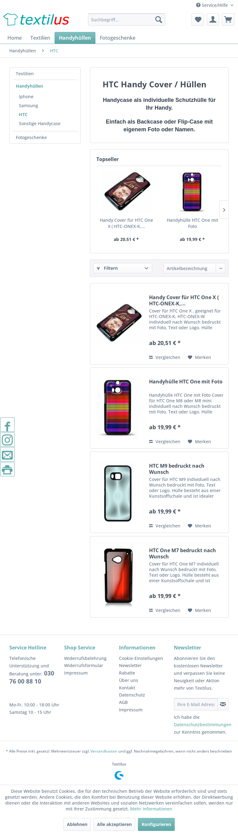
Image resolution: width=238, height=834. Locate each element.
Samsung (28, 105)
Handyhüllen (29, 86)
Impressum (76, 673)
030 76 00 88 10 (31, 677)
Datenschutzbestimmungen (202, 724)
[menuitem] (126, 19)
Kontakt (127, 688)
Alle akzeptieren (114, 824)
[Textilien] (40, 38)
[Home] (14, 38)
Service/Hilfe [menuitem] (212, 5)
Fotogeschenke (31, 137)
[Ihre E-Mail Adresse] (196, 704)
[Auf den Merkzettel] (199, 357)
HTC (23, 114)
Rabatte (127, 673)
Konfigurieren (156, 824)
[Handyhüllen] (75, 38)
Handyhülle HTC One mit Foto (192, 223)
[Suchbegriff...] (126, 19)
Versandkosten (103, 751)
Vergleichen (164, 357)
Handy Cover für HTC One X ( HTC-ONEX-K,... (126, 223)
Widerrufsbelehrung (85, 658)
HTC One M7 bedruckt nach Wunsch (182, 553)
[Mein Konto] (213, 19)
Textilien (25, 73)
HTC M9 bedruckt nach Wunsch (177, 469)
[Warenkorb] (228, 19)
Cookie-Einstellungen (141, 658)
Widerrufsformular (83, 665)
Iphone (26, 96)
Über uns (128, 680)
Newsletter (130, 665)
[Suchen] (158, 19)
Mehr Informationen (151, 809)
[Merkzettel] (198, 19)
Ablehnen (77, 824)
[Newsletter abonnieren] (223, 704)
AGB (123, 702)
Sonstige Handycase (39, 123)
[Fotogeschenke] (117, 38)
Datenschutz (132, 695)
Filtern (107, 268)
